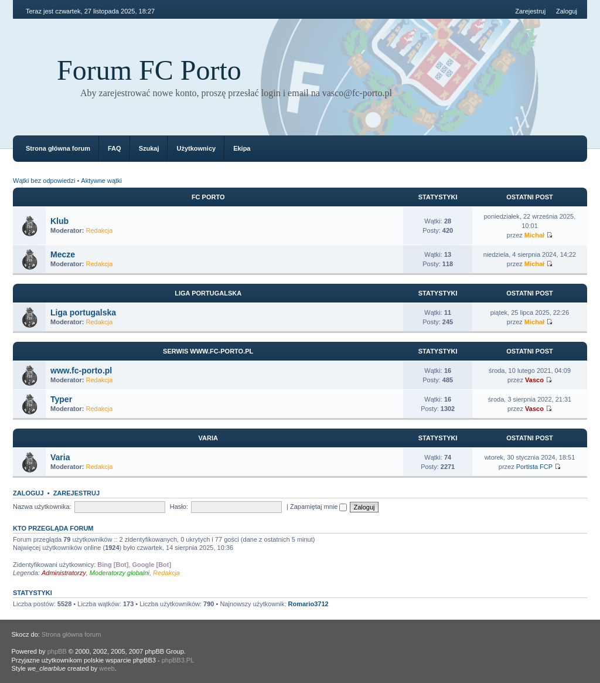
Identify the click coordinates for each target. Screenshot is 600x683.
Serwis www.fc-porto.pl (208, 351)
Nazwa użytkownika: (42, 506)
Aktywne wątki (101, 180)
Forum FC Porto (149, 70)
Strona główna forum (58, 148)
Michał (534, 235)
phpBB (57, 651)
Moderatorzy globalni (119, 572)
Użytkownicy (196, 148)
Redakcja (99, 230)
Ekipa (241, 148)
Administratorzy (64, 572)
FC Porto (208, 197)
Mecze (62, 254)
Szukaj (149, 148)
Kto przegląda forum (53, 528)
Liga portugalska (208, 293)
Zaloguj (566, 11)
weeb (106, 668)
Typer (61, 399)
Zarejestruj (530, 11)
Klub (59, 221)
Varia (207, 437)
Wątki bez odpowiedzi (44, 180)
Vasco (534, 379)
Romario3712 (308, 603)
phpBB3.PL (178, 660)
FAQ (114, 148)
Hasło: (179, 506)
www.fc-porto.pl (81, 370)
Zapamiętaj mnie (318, 506)
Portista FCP (534, 466)
